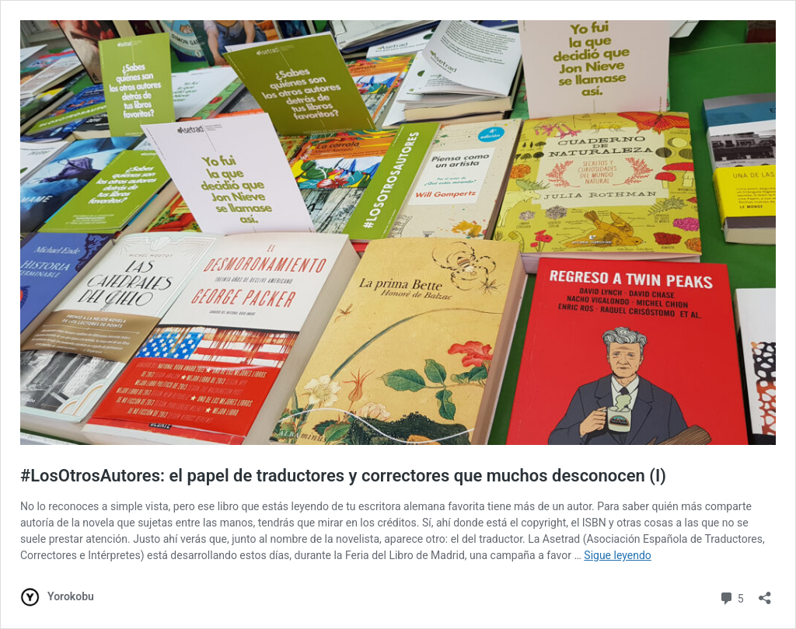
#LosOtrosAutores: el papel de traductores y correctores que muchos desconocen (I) (343, 475)
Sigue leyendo (617, 555)
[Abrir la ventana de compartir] (765, 593)
